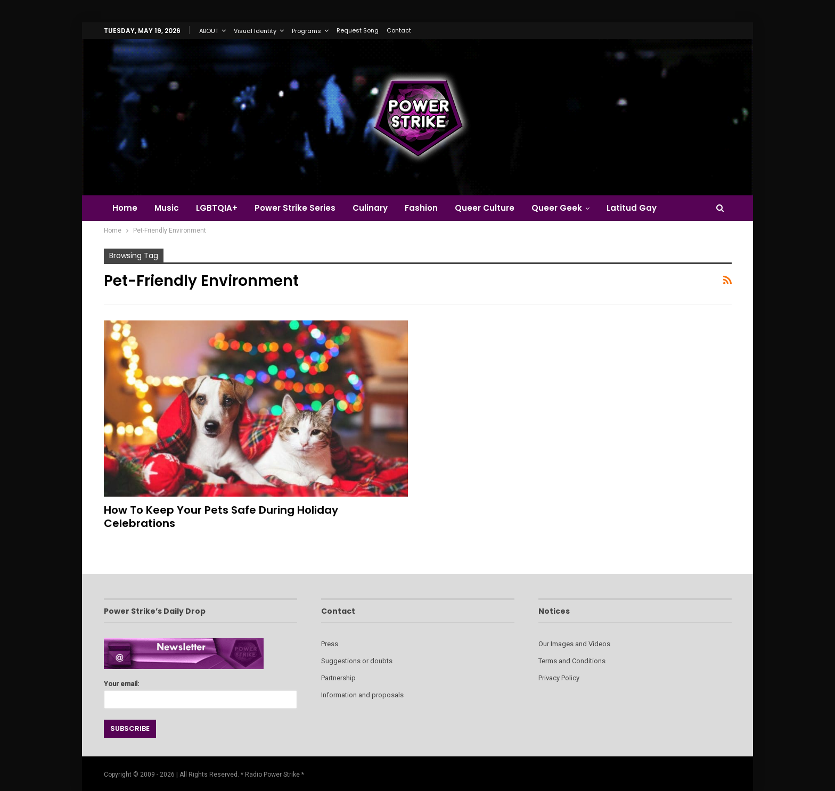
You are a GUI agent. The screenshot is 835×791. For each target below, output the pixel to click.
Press (329, 644)
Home (124, 207)
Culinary (376, 207)
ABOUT (208, 31)
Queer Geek (568, 207)
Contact (399, 30)
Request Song (358, 30)
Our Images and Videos (574, 644)
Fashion (429, 207)
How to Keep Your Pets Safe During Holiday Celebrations (221, 516)
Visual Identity (255, 31)
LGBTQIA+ (220, 207)
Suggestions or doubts (356, 661)
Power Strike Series (299, 207)
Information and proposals (362, 695)
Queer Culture (494, 207)
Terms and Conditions (571, 661)
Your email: (200, 692)
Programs (306, 31)
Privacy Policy (558, 678)
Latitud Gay (644, 207)
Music (168, 207)
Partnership (338, 678)
